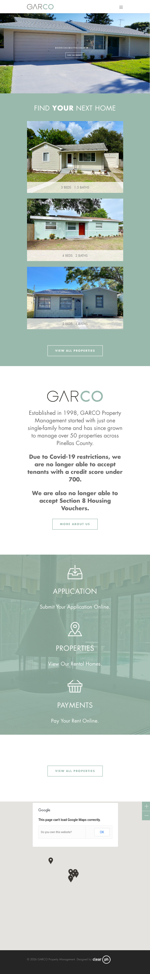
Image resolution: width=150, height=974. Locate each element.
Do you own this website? (56, 832)
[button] (70, 878)
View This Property (74, 55)
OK (102, 832)
